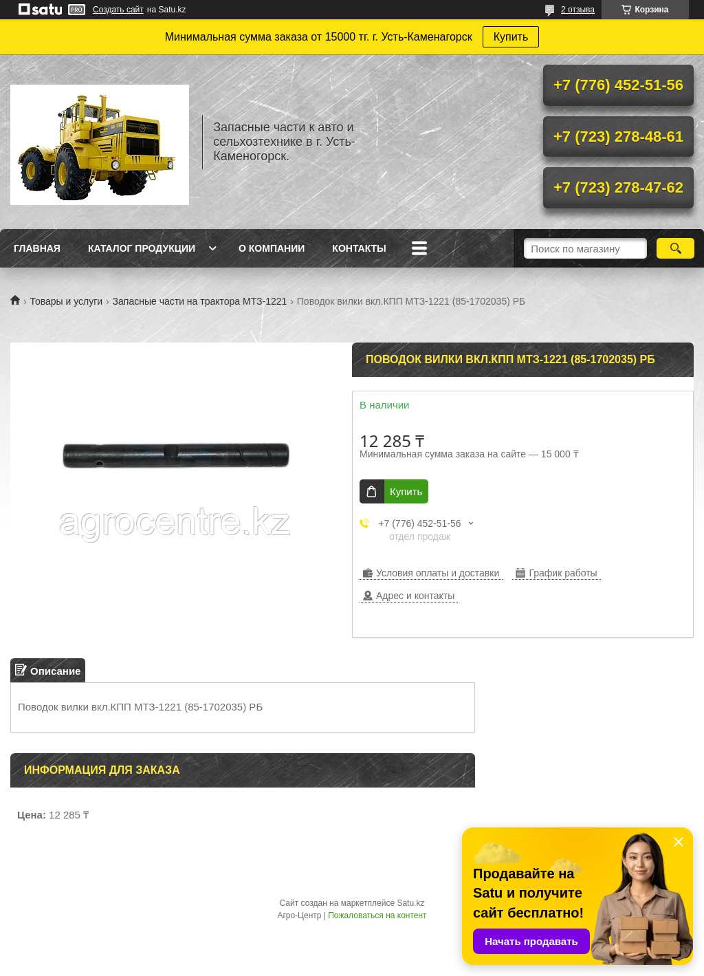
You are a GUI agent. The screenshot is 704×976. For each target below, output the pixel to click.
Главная (37, 248)
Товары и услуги (66, 301)
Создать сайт (118, 9)
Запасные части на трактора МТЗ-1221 (200, 301)
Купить (511, 37)
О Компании (272, 248)
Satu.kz (410, 903)
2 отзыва (578, 9)
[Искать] (675, 248)
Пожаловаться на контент (377, 915)
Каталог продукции (141, 248)
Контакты (359, 248)
